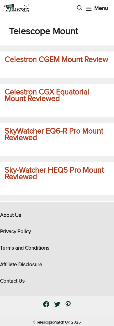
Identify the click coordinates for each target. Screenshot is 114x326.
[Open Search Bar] (79, 8)
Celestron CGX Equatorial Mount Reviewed (47, 95)
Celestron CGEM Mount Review (56, 59)
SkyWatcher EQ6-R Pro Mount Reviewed (54, 134)
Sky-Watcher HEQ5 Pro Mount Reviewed (54, 173)
